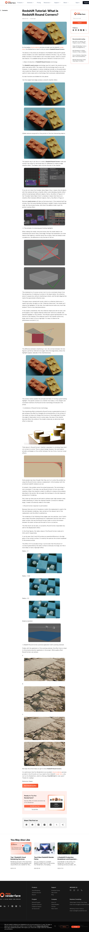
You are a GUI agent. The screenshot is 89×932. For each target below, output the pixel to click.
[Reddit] (50, 824)
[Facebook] (32, 824)
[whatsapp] (74, 890)
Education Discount (37, 904)
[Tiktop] (38, 824)
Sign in (77, 2)
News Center (54, 908)
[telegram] (81, 890)
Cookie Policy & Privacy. (43, 926)
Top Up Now (35, 809)
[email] (70, 890)
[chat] (78, 890)
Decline (64, 926)
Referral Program (36, 902)
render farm (59, 774)
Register (80, 22)
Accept (75, 926)
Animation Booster (36, 892)
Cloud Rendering (36, 890)
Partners (53, 906)
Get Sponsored (35, 908)
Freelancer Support (36, 906)
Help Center (54, 892)
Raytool (34, 894)
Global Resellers (55, 904)
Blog (52, 894)
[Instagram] (44, 824)
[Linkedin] (26, 824)
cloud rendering (35, 47)
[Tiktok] (12, 906)
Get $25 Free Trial (34, 806)
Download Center (55, 890)
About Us (53, 902)
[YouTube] (0, 906)
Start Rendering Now (30, 785)
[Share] (62, 824)
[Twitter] (56, 824)
